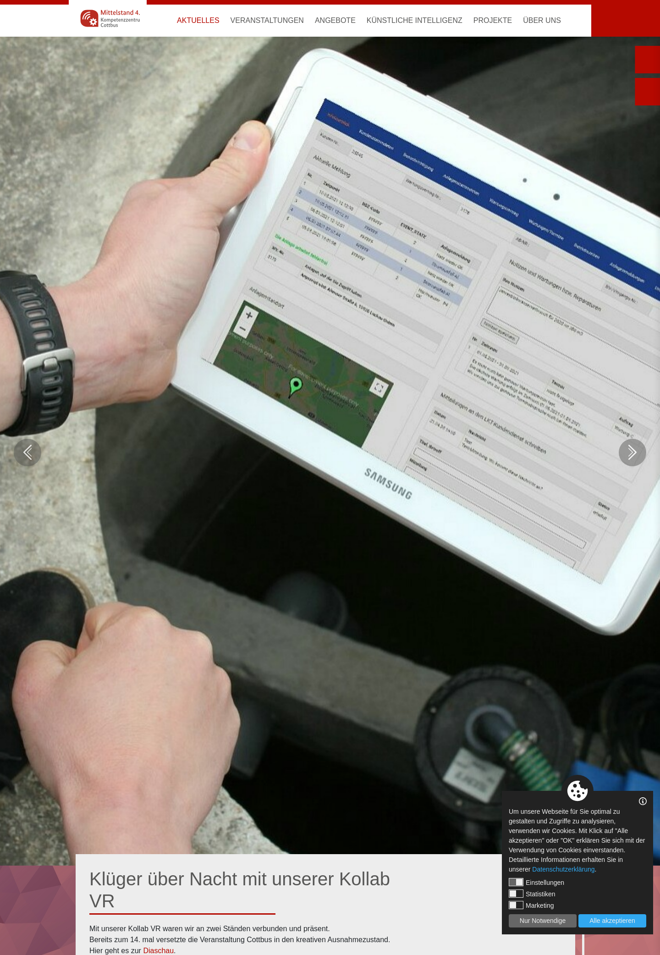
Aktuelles (198, 20)
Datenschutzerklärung (563, 869)
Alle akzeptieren (612, 920)
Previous (27, 452)
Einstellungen (536, 882)
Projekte (492, 20)
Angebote (335, 20)
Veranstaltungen (267, 20)
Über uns (542, 20)
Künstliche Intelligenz (414, 20)
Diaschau (158, 951)
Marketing (531, 905)
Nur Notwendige (543, 920)
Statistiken (532, 893)
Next (632, 452)
